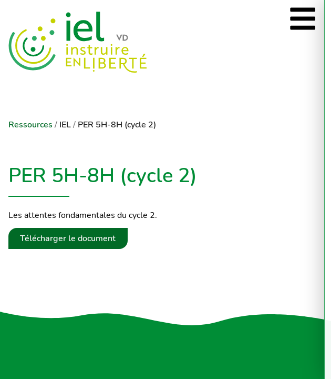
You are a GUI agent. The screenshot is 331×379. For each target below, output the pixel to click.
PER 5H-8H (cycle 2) (117, 125)
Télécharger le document (68, 238)
